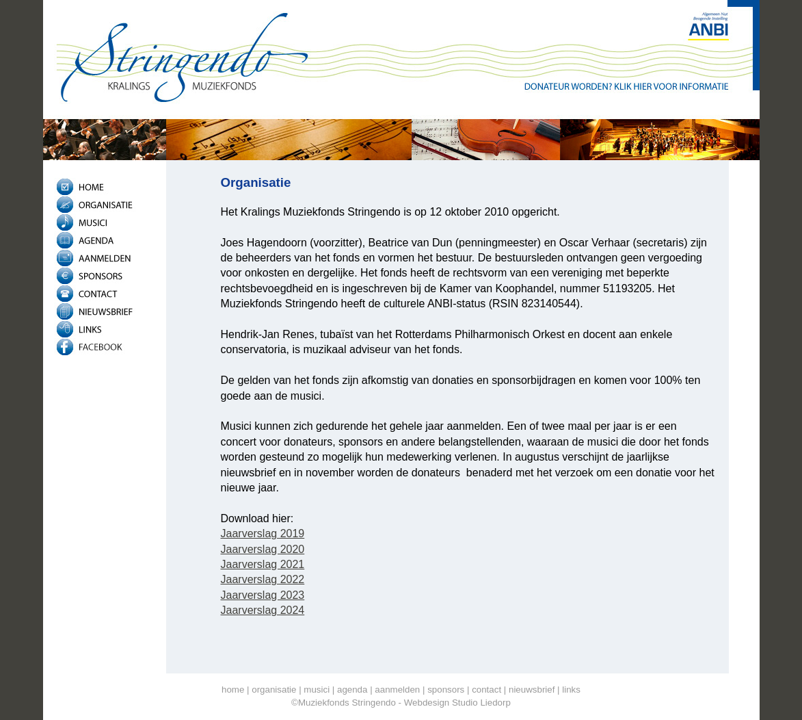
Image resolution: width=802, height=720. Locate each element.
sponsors (445, 689)
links (571, 689)
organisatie (274, 689)
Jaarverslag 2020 (263, 549)
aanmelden (397, 689)
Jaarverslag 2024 (263, 610)
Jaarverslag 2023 (263, 595)
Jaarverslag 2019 (263, 533)
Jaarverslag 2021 (263, 564)
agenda (352, 689)
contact (486, 689)
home (233, 689)
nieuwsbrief (531, 689)
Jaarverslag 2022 (263, 579)
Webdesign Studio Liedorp (457, 702)
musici (317, 689)
